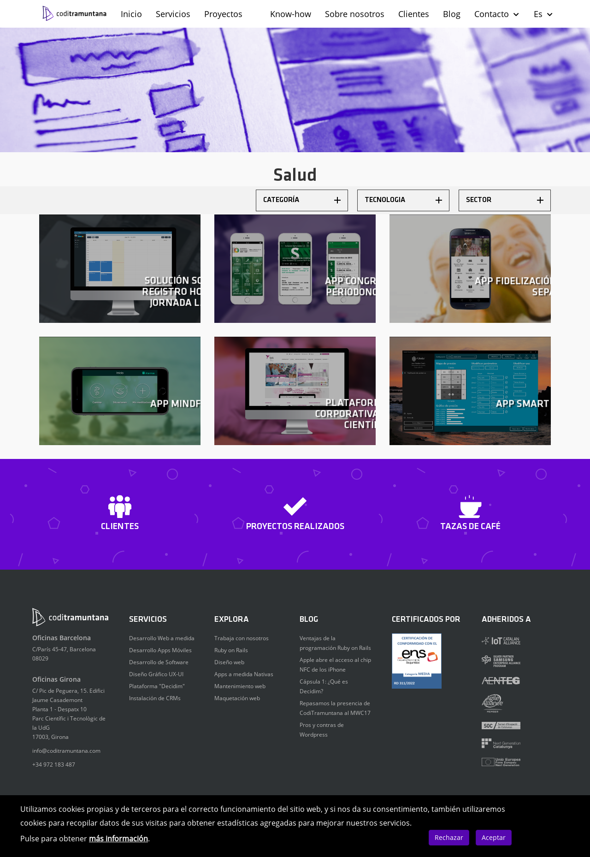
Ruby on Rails (231, 650)
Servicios (173, 13)
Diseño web (229, 662)
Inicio (131, 13)
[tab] (302, 200)
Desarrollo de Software (159, 662)
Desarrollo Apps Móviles (160, 650)
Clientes (413, 13)
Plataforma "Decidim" (157, 686)
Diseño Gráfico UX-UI (156, 674)
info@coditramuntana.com (66, 751)
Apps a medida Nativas (243, 674)
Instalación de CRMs (155, 698)
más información (118, 838)
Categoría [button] (302, 200)
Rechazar (449, 837)
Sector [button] (504, 200)
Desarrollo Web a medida (162, 638)
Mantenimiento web (240, 686)
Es (544, 13)
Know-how (290, 13)
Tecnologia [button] (403, 200)
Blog (451, 13)
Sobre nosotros (354, 13)
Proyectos (223, 13)
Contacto (497, 13)
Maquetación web (237, 698)
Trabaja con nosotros (241, 638)
